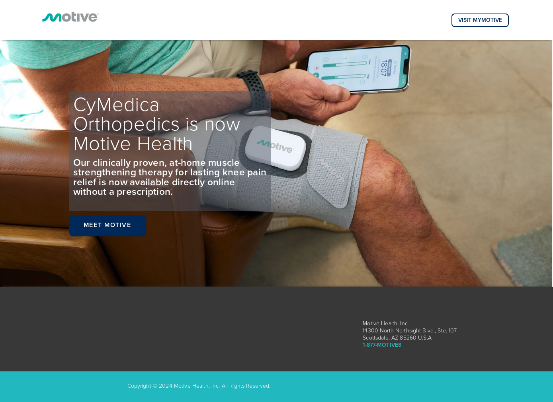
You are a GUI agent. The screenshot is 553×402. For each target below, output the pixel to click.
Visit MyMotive (480, 20)
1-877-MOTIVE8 (382, 345)
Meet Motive (107, 225)
